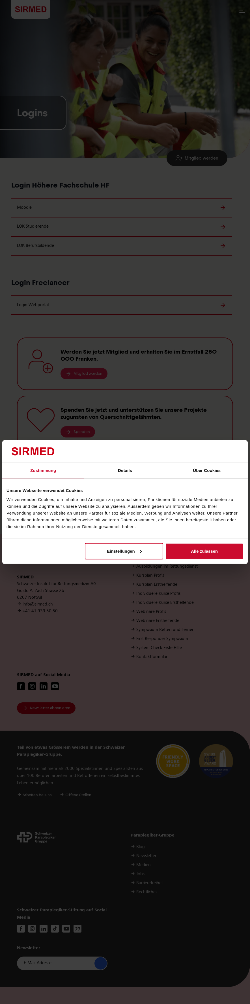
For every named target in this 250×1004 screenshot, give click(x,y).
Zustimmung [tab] (43, 470)
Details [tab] (125, 470)
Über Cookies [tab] (207, 470)
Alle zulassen (204, 551)
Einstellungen (124, 551)
